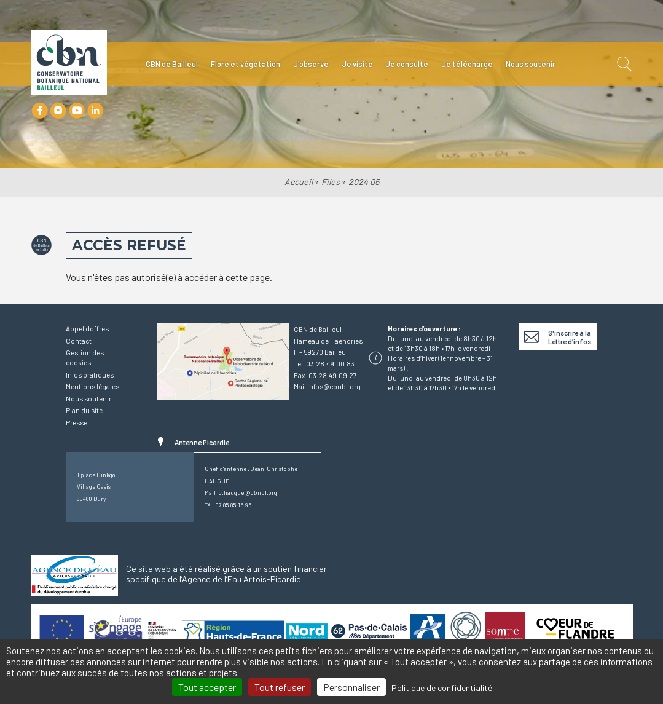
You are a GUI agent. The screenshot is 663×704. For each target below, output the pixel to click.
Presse (76, 422)
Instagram (58, 110)
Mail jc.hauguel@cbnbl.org (241, 492)
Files (330, 181)
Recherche (623, 64)
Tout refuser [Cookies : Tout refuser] (279, 687)
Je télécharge (467, 64)
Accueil (298, 181)
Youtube (77, 110)
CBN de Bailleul (172, 64)
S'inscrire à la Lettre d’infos (569, 337)
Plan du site (84, 410)
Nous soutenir (530, 64)
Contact (79, 340)
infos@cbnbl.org (334, 386)
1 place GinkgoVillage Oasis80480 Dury (96, 486)
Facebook (39, 110)
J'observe (311, 64)
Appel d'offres (87, 328)
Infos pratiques (90, 374)
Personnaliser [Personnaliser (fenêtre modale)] (351, 687)
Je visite (357, 64)
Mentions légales (92, 386)
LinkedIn (95, 110)
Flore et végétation (245, 64)
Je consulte (406, 64)
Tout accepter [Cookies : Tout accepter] (207, 687)
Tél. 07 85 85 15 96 (228, 504)
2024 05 (363, 181)
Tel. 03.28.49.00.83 (324, 363)
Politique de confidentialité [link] (441, 687)
